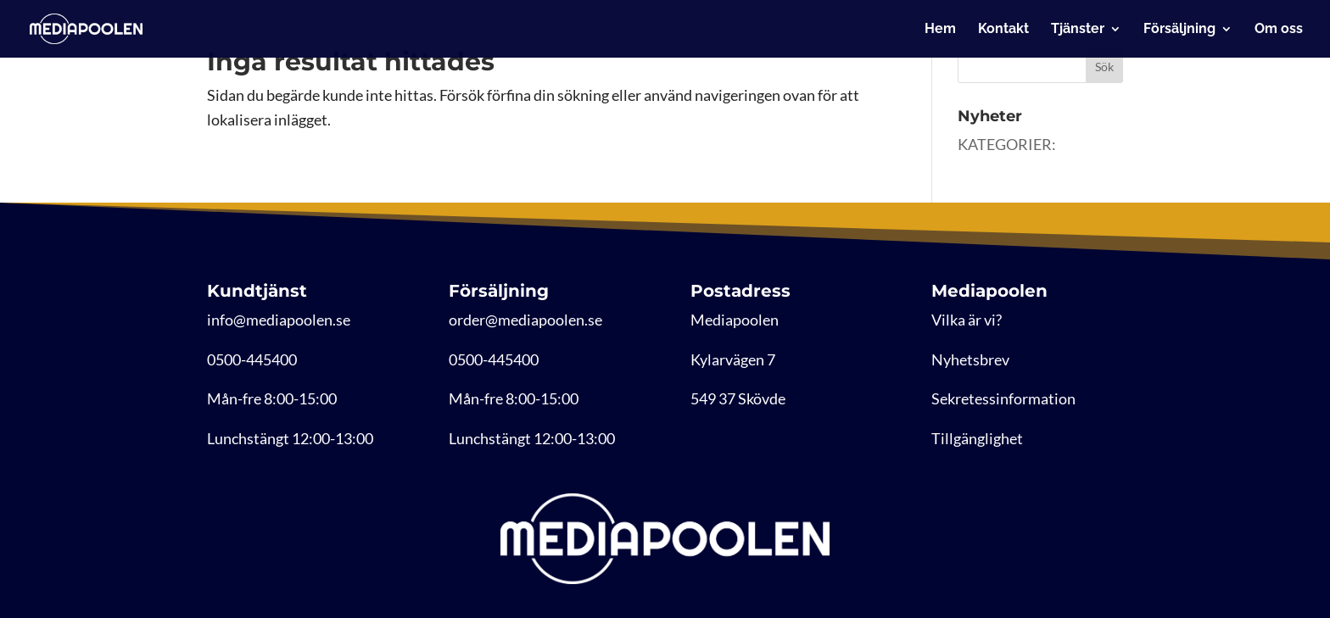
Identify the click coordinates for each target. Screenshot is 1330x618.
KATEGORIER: (1007, 144)
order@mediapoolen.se (525, 319)
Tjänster (1077, 29)
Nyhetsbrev (970, 359)
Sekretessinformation (1003, 398)
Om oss (1279, 29)
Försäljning (1179, 29)
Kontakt (1003, 29)
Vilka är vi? (966, 319)
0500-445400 (252, 359)
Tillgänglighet (977, 438)
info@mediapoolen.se (278, 319)
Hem (940, 29)
